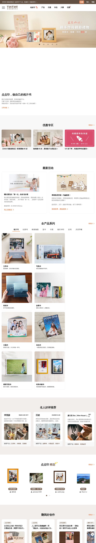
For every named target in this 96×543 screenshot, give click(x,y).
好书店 (38, 516)
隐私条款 (22, 522)
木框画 (19, 348)
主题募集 (4, 516)
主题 (49, 7)
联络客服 (22, 519)
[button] (13, 381)
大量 (62, 7)
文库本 (13, 348)
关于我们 (31, 516)
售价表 (12, 519)
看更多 (91, 125)
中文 (91, 540)
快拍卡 (57, 348)
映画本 (77, 349)
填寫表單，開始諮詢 (60, 209)
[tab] (43, 7)
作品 (55, 7)
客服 (93, 2)
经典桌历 (83, 349)
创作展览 (4, 519)
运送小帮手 (13, 516)
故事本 (45, 348)
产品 (43, 7)
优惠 (68, 7)
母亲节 (34, 7)
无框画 (24, 348)
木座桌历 (51, 348)
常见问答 (22, 516)
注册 (81, 2)
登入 (87, 2)
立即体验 (5, 107)
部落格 (30, 519)
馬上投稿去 (9, 210)
